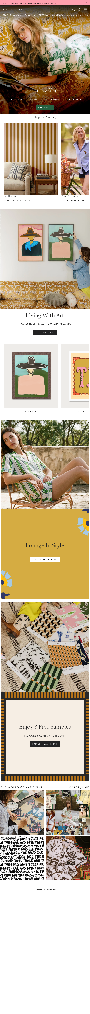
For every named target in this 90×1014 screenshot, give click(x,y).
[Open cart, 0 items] (79, 9)
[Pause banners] (86, 2)
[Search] (73, 9)
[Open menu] (85, 9)
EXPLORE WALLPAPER (45, 744)
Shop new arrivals (45, 559)
